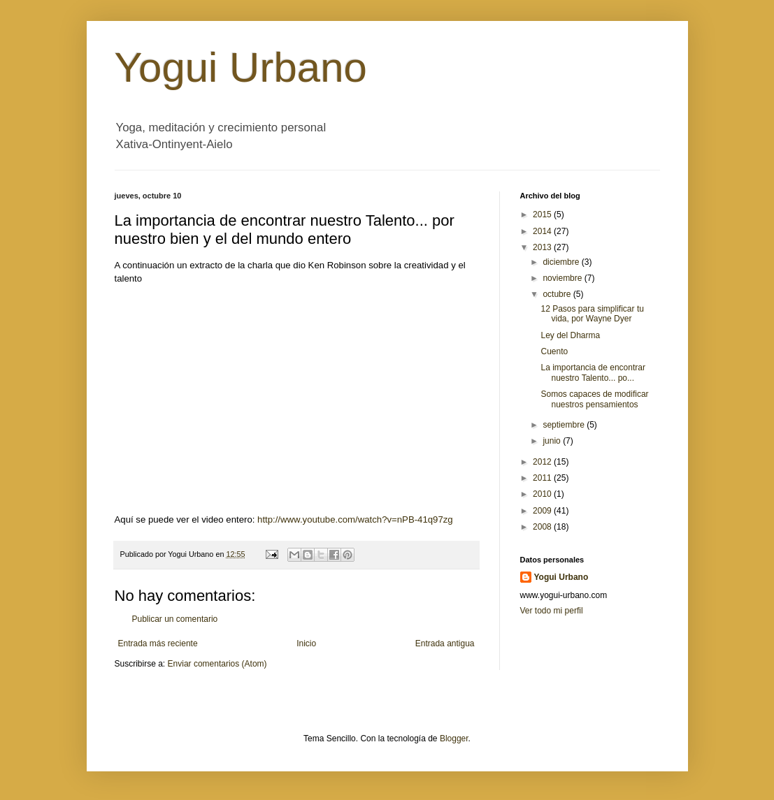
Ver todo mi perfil (551, 611)
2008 (543, 527)
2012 (543, 462)
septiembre (565, 425)
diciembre (562, 262)
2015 (543, 214)
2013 (543, 247)
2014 (543, 231)
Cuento (554, 351)
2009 (543, 511)
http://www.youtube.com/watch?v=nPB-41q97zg (355, 519)
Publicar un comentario (175, 619)
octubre (558, 294)
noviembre (563, 278)
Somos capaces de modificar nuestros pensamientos (594, 399)
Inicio (306, 643)
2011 (543, 478)
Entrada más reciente (158, 643)
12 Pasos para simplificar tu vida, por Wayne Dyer (591, 313)
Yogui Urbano (241, 67)
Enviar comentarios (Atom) (217, 664)
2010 (543, 494)
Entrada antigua (445, 643)
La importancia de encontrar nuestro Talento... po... (592, 372)
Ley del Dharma (570, 335)
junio (553, 441)
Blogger (454, 738)
